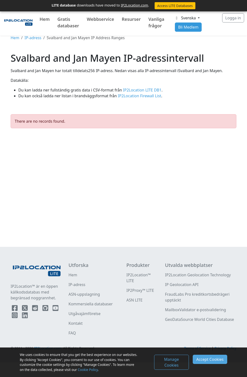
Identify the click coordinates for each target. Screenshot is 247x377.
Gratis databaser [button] (68, 22)
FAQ (72, 333)
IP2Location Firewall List (139, 95)
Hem (45, 19)
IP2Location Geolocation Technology (198, 275)
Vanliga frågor (156, 22)
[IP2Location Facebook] (15, 309)
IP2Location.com (134, 5)
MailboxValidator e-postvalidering (195, 309)
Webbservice (100, 19)
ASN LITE (134, 300)
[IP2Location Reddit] (35, 309)
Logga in (233, 18)
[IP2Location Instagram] (15, 316)
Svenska (185, 18)
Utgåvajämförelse (85, 313)
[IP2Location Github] (45, 309)
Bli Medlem (188, 27)
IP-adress (33, 37)
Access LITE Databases (175, 5)
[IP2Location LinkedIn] (25, 316)
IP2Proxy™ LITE (140, 290)
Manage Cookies (171, 362)
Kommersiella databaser (91, 304)
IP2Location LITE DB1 (142, 90)
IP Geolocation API (182, 284)
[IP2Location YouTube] (55, 309)
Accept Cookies (210, 359)
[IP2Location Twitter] (25, 309)
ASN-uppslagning (84, 294)
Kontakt (76, 323)
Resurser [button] (131, 19)
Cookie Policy (88, 369)
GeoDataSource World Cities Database (199, 319)
